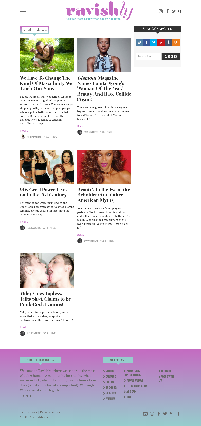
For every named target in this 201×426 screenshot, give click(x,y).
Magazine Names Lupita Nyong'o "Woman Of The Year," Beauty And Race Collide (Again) (104, 88)
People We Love (134, 380)
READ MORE (26, 396)
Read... (24, 131)
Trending (111, 388)
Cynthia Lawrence (34, 136)
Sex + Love (111, 393)
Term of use (28, 412)
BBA (128, 397)
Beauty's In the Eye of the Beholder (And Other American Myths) (103, 195)
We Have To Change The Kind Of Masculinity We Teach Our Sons (46, 83)
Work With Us (166, 378)
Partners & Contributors (132, 373)
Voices (110, 371)
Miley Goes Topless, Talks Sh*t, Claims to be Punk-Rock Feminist (45, 299)
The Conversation (136, 386)
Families (110, 399)
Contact (166, 371)
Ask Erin (131, 392)
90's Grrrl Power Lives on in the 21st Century (43, 192)
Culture (111, 377)
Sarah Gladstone (91, 132)
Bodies (110, 382)
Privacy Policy (50, 412)
